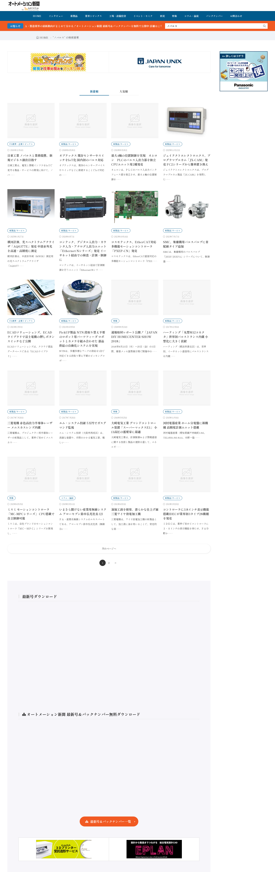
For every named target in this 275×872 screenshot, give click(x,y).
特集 (174, 16)
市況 (162, 16)
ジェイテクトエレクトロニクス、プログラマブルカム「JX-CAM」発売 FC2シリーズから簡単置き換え (186, 159)
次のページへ (109, 548)
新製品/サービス (68, 144)
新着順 (94, 91)
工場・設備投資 (117, 16)
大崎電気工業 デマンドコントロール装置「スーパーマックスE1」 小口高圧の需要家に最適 (134, 427)
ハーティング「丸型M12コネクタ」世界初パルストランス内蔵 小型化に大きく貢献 (185, 336)
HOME (37, 16)
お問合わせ (236, 16)
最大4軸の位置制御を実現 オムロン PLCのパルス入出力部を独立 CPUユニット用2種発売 (135, 159)
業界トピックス (93, 16)
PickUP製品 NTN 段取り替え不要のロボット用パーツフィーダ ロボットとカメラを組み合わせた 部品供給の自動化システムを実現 (82, 339)
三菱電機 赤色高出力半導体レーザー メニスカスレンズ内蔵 (29, 425)
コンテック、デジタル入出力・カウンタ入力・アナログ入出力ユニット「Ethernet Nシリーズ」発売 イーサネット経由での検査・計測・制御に (82, 251)
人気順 (124, 91)
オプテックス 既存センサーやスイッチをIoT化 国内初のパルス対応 (81, 157)
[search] (264, 26)
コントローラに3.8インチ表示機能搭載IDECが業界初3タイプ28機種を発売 (186, 513)
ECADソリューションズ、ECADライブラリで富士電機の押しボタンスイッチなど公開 (31, 336)
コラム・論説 (191, 16)
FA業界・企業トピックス (21, 144)
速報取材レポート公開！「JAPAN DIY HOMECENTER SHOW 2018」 (134, 336)
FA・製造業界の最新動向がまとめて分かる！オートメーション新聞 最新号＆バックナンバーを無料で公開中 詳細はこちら (103, 26)
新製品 (74, 16)
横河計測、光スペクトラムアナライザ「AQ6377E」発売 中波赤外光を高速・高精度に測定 (31, 246)
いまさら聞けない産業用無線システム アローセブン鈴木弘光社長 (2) (82, 511)
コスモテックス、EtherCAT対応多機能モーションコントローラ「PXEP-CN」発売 (133, 246)
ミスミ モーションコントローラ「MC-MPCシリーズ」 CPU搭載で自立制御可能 (30, 513)
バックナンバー (214, 16)
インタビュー (56, 16)
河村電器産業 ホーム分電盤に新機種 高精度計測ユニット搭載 (185, 425)
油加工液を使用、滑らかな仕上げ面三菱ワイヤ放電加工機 (134, 511)
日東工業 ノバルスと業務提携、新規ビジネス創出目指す (29, 157)
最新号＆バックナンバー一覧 (110, 821)
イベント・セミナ (143, 16)
